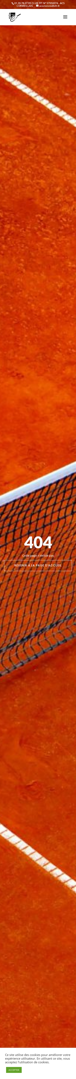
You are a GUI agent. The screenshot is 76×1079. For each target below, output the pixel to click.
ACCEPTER (14, 1069)
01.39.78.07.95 (22, 3)
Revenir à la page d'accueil (38, 565)
